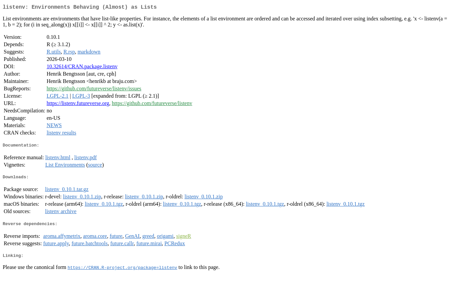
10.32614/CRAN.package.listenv (81, 68)
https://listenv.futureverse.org (77, 104)
